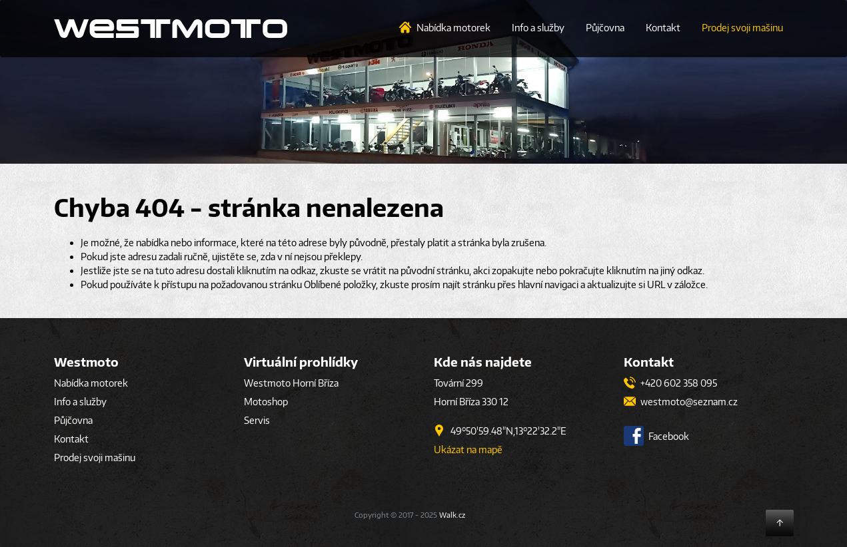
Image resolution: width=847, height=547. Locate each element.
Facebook (656, 436)
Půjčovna (605, 27)
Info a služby (538, 27)
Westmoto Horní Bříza (291, 383)
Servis (257, 420)
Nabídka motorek (453, 27)
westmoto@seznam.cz (681, 401)
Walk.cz (452, 515)
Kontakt (663, 27)
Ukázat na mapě (468, 449)
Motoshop (266, 401)
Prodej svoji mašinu (742, 27)
